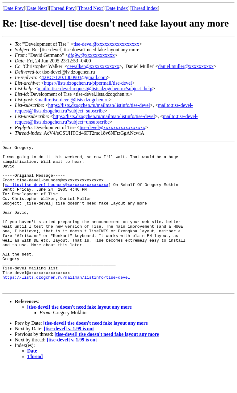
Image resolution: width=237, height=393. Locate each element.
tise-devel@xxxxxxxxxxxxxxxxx (106, 44)
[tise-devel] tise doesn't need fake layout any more (79, 335)
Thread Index (144, 8)
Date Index (117, 8)
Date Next (37, 8)
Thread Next (90, 8)
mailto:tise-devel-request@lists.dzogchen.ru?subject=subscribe (104, 108)
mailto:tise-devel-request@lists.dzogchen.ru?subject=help (95, 88)
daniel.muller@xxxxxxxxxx (186, 66)
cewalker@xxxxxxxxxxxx (93, 66)
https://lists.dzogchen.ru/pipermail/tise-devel (88, 83)
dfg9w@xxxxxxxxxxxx (91, 55)
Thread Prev (62, 8)
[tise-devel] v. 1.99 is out (69, 357)
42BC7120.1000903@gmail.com (74, 77)
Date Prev (14, 8)
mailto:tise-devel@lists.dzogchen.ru (73, 99)
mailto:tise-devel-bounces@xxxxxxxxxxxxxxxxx (56, 193)
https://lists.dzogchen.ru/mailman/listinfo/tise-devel (99, 105)
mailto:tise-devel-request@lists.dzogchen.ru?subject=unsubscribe (106, 119)
